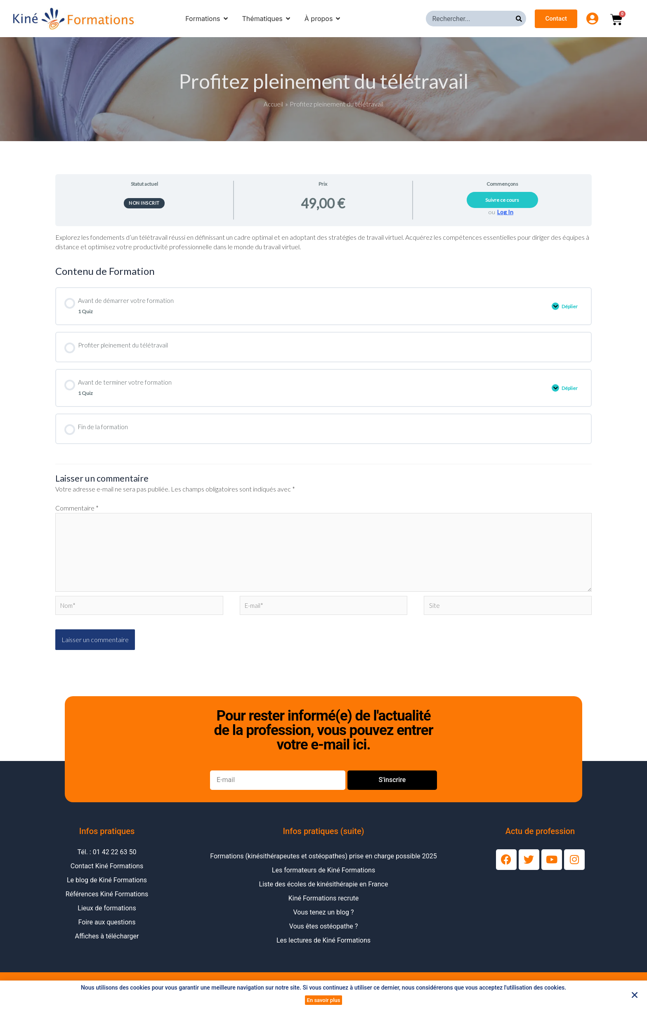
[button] (634, 995)
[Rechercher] (521, 18)
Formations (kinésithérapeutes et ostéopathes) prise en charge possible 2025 (323, 866)
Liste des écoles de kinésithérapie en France (323, 894)
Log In (505, 211)
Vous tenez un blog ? (323, 922)
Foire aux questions (107, 932)
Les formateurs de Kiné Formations (323, 880)
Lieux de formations (107, 918)
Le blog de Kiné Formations (107, 889)
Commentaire (77, 511)
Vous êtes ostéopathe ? (323, 936)
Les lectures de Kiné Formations (323, 950)
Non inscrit (144, 203)
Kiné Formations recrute (323, 908)
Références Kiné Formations (107, 903)
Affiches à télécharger (107, 946)
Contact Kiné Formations (107, 875)
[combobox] (471, 18)
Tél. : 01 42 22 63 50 (107, 861)
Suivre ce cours (502, 200)
